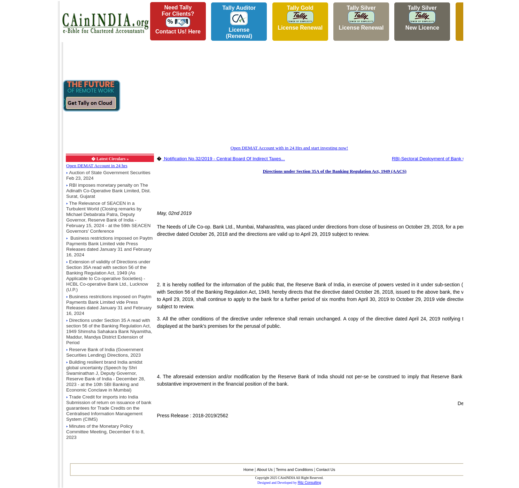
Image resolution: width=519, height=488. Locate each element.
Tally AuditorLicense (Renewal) (239, 22)
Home (248, 469)
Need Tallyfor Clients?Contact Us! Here (178, 19)
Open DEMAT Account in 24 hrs (96, 165)
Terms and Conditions (294, 469)
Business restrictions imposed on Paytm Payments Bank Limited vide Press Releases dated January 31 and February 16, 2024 (109, 246)
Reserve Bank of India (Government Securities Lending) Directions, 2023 (104, 352)
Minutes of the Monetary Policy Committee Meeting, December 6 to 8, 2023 (105, 432)
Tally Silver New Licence (422, 18)
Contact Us (325, 469)
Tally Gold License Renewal (300, 18)
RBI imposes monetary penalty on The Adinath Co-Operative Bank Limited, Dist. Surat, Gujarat (108, 191)
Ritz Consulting (309, 483)
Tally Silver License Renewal (361, 18)
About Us (264, 469)
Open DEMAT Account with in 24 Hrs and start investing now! (289, 147)
